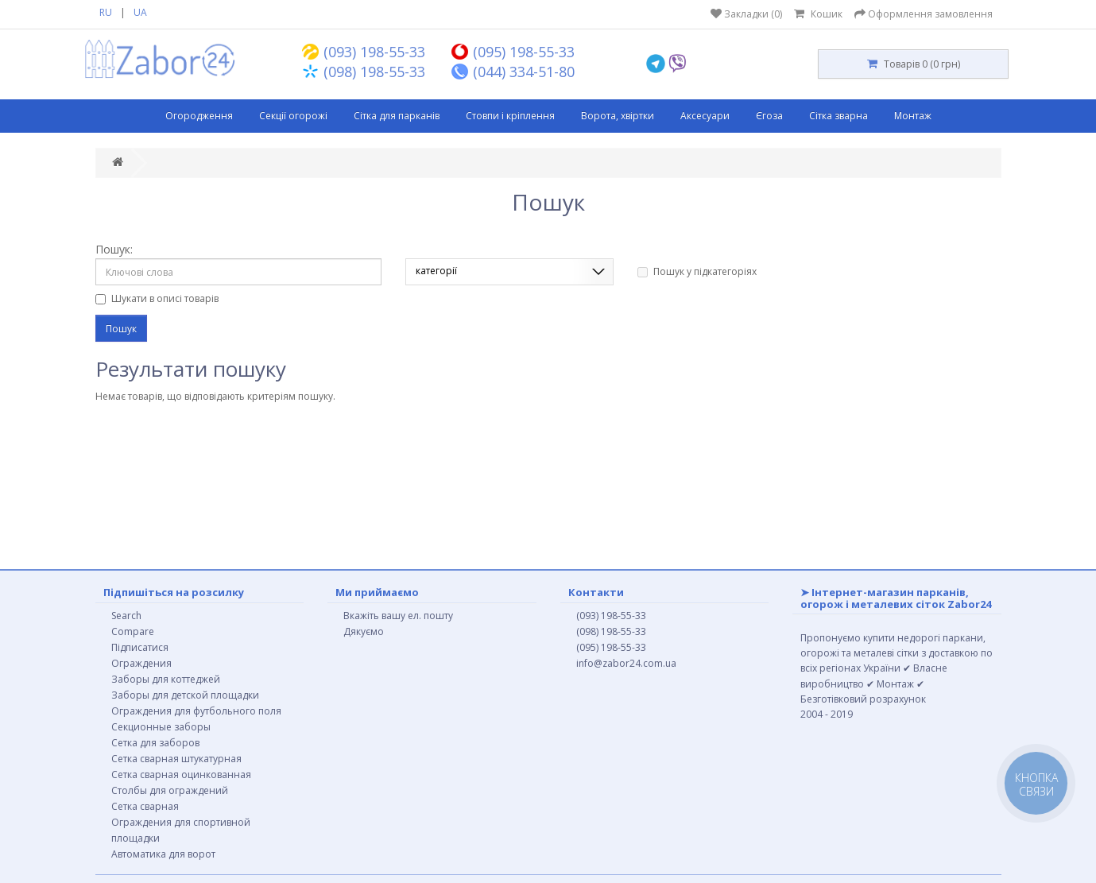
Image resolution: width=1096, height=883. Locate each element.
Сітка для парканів (397, 115)
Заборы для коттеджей (165, 679)
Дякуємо (363, 631)
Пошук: (114, 249)
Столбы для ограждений (169, 790)
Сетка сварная (145, 806)
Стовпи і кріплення (510, 115)
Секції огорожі (293, 115)
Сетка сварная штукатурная (176, 758)
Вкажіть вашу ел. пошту (398, 615)
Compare (132, 631)
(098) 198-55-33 (611, 631)
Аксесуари (705, 115)
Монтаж (912, 115)
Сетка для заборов (155, 742)
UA (140, 12)
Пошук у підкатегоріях (697, 271)
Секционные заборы (161, 727)
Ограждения (141, 663)
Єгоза (769, 115)
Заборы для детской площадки (185, 695)
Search (126, 615)
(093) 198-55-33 (611, 615)
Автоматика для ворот (163, 854)
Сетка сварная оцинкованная (181, 774)
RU (105, 12)
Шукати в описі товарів (157, 298)
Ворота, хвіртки (617, 115)
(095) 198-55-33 (611, 647)
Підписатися (139, 647)
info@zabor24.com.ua (626, 663)
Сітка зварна (838, 115)
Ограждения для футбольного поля (196, 711)
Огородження (199, 115)
